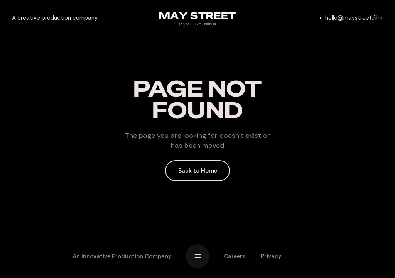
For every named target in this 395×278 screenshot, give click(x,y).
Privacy (271, 256)
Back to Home (197, 171)
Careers (234, 256)
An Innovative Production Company (122, 256)
